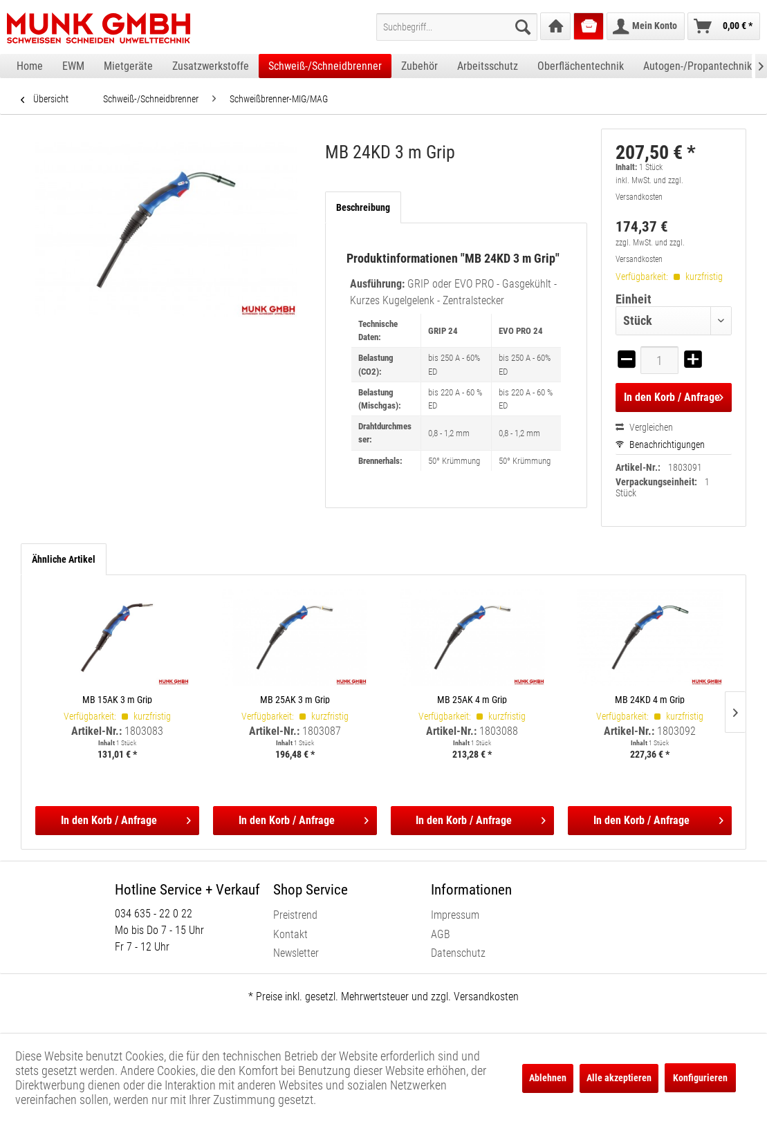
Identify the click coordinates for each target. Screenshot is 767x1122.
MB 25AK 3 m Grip (295, 699)
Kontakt (290, 934)
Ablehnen (547, 1077)
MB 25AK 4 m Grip (472, 699)
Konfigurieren (700, 1077)
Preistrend (295, 915)
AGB (440, 934)
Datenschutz (458, 953)
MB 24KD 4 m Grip (650, 699)
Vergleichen (644, 427)
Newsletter (296, 953)
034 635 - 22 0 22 (153, 913)
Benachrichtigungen (660, 444)
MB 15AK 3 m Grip (117, 699)
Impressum (455, 915)
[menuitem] (456, 27)
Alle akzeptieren (619, 1077)
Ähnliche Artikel (63, 559)
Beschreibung (363, 207)
